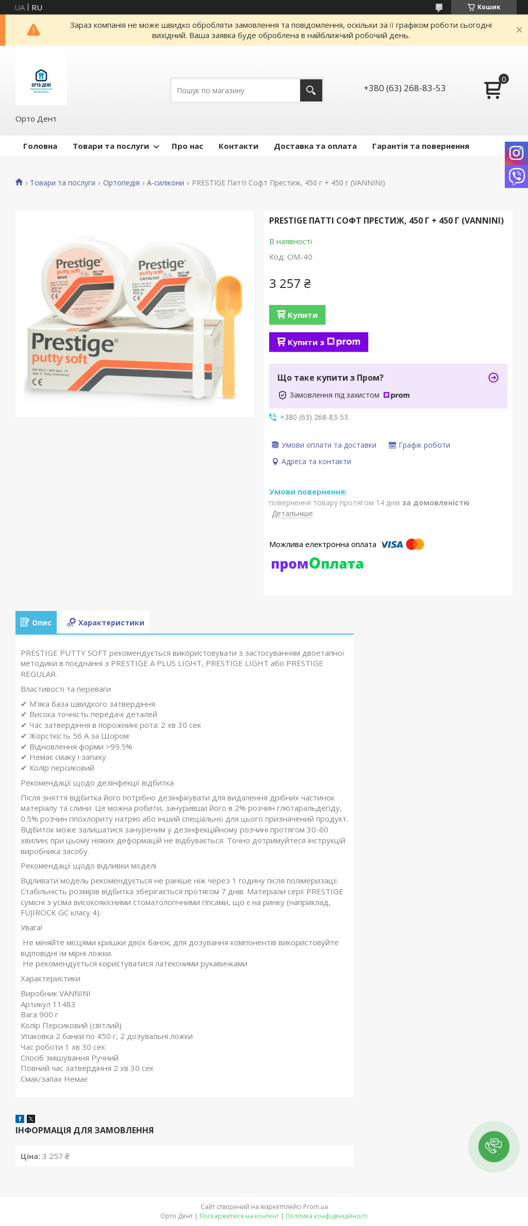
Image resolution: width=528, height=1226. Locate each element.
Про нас (187, 146)
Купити (303, 315)
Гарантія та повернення (420, 146)
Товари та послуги (111, 146)
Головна (40, 146)
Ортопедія (121, 183)
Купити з (324, 342)
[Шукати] (311, 90)
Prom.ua (315, 1206)
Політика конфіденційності (327, 1216)
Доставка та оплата (315, 146)
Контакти (238, 146)
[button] (493, 1146)
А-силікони (165, 183)
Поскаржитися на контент (239, 1216)
